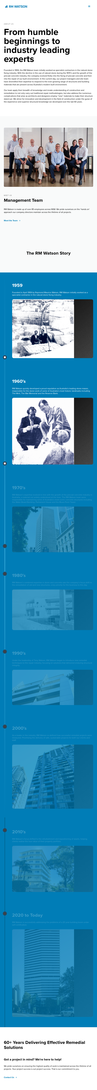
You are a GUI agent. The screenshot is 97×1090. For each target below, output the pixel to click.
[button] (89, 6)
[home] (15, 6)
